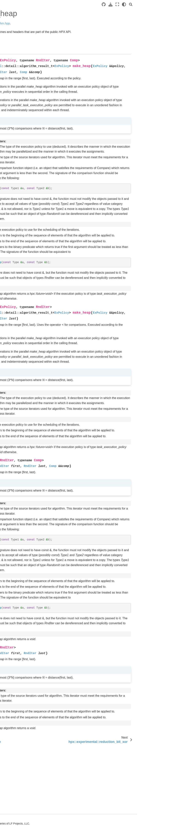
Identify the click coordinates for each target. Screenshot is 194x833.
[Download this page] (167, 4)
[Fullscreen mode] (174, 4)
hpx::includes (20, 486)
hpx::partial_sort (21, 825)
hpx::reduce (19, 591)
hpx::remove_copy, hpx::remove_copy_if (24, 389)
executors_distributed (20, 206)
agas (12, 144)
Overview (8, 92)
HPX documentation (15, 24)
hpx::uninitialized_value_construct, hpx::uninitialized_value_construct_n (24, 448)
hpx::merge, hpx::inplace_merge (24, 416)
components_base (20, 186)
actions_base (17, 137)
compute (14, 192)
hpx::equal (18, 698)
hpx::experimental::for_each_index (25, 807)
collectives (15, 174)
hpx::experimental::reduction (25, 639)
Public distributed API (19, 120)
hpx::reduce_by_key (24, 424)
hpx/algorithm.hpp (82, 23)
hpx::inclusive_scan (24, 607)
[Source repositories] (160, 4)
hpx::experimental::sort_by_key (25, 433)
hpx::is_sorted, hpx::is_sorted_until (24, 742)
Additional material (14, 76)
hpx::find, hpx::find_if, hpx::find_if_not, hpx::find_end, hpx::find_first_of (25, 664)
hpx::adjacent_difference (24, 790)
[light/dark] (181, 4)
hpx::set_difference (23, 692)
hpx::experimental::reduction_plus (25, 600)
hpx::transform (21, 630)
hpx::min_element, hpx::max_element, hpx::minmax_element (25, 721)
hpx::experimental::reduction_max (25, 817)
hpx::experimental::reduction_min (25, 753)
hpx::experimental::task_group (25, 353)
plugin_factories (18, 255)
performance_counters (21, 247)
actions (13, 131)
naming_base (17, 226)
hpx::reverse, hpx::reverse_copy (23, 769)
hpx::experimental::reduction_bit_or (25, 706)
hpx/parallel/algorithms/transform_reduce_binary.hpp (25, 377)
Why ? (9, 70)
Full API (11, 125)
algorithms (16, 288)
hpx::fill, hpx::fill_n (23, 397)
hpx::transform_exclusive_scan (25, 622)
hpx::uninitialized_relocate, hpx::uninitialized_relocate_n (25, 520)
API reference (12, 107)
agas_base (15, 149)
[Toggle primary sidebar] (45, 4)
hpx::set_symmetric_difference (24, 556)
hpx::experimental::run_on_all (25, 343)
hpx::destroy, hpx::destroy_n (21, 494)
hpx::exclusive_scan (24, 734)
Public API (12, 113)
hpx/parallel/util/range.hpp (25, 364)
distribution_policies (21, 198)
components (16, 180)
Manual (7, 58)
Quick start (9, 40)
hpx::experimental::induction (24, 780)
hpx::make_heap (23, 575)
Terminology (10, 64)
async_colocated (19, 155)
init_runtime (16, 220)
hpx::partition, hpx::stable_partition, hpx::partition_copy (24, 682)
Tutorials (8, 46)
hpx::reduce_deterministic (25, 535)
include (13, 214)
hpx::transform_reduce (25, 566)
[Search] (188, 4)
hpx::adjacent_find (23, 614)
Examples (9, 52)
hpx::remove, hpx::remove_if (21, 649)
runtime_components (20, 263)
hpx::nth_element (22, 798)
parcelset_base (18, 238)
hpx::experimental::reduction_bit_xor (25, 583)
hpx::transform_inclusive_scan (25, 505)
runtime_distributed (20, 271)
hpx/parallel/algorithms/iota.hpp (25, 463)
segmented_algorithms (20, 280)
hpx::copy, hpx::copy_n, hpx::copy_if (20, 476)
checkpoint (15, 168)
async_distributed (19, 162)
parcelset (14, 232)
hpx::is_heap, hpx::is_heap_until (23, 545)
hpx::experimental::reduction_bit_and (25, 406)
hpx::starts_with (21, 761)
